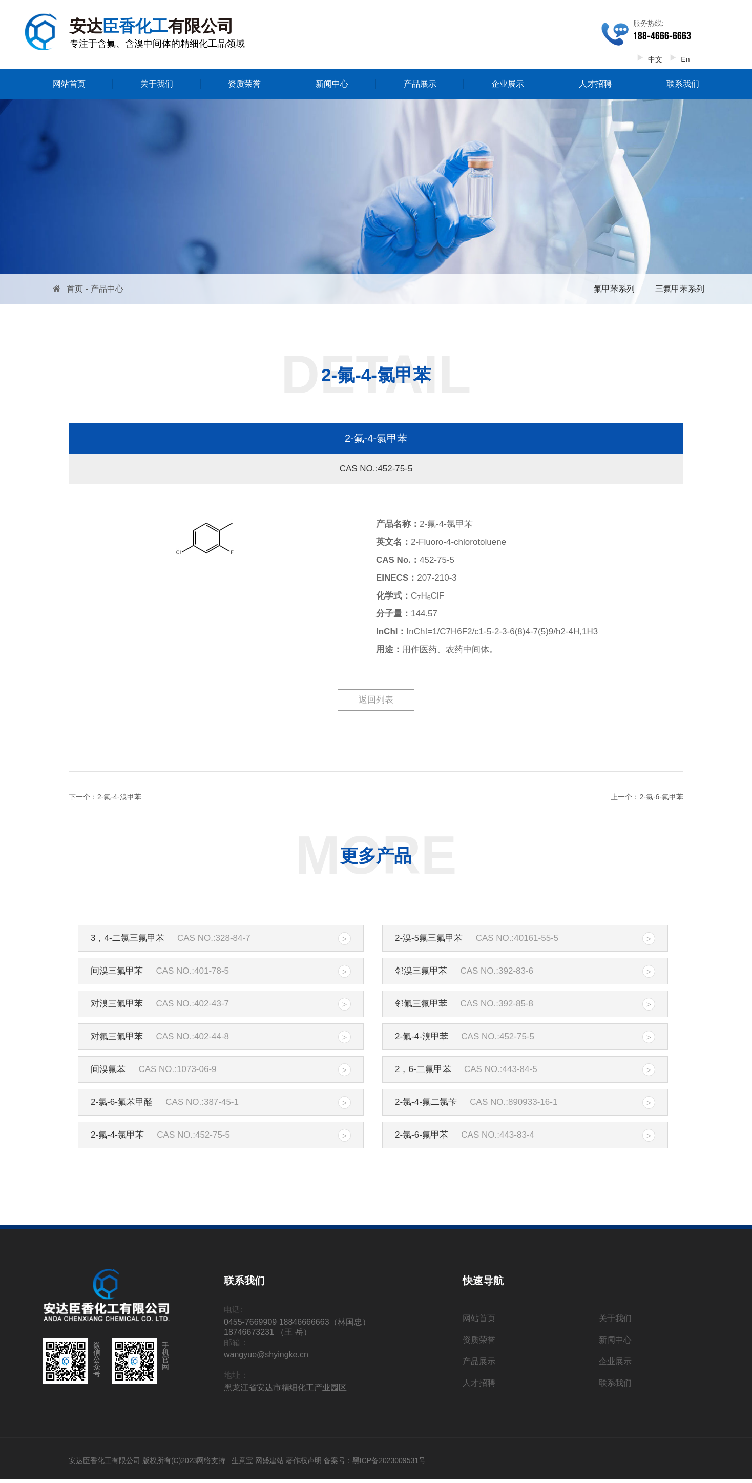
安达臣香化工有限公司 (104, 1460)
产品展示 (420, 83)
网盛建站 (269, 1460)
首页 (75, 288)
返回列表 (376, 700)
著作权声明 (304, 1460)
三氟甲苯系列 (679, 288)
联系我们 (682, 83)
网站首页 (69, 83)
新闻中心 (332, 83)
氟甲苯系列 (614, 288)
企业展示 (507, 83)
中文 (647, 59)
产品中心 (107, 288)
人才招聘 (595, 83)
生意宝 (242, 1460)
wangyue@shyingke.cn (266, 1354)
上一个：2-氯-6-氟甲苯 (647, 797)
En (678, 59)
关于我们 (156, 83)
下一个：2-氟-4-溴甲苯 (105, 797)
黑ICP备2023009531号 (389, 1460)
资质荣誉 (244, 83)
